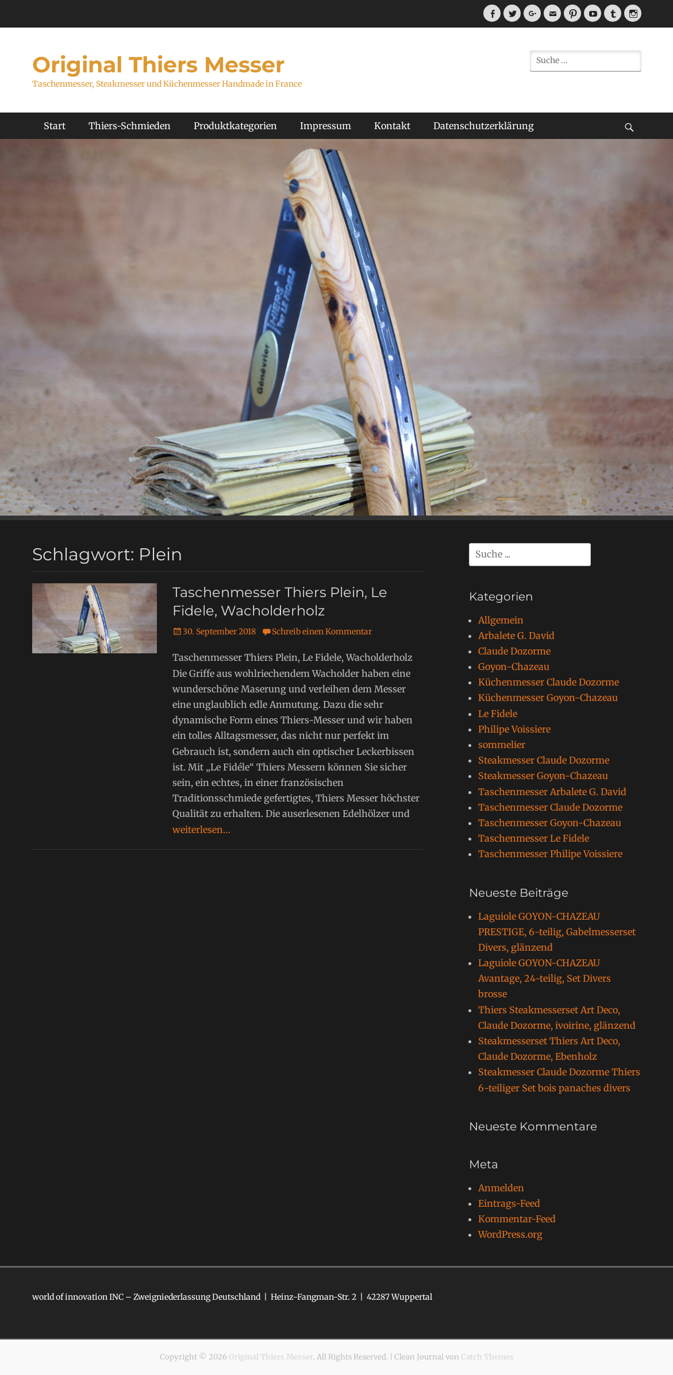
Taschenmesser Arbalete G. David (552, 791)
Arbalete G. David (516, 635)
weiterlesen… (201, 829)
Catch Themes (487, 1357)
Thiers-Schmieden (130, 125)
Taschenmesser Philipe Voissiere (550, 853)
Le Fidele (497, 713)
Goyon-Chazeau (513, 666)
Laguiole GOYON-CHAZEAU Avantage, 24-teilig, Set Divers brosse (544, 978)
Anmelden (501, 1188)
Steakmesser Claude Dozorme (543, 760)
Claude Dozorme (514, 651)
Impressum (325, 125)
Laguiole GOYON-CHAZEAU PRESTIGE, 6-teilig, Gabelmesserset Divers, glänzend (557, 932)
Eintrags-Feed (509, 1203)
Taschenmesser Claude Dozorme (550, 807)
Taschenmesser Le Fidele (533, 838)
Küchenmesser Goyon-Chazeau (548, 697)
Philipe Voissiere (514, 729)
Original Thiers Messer (158, 64)
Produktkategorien (235, 125)
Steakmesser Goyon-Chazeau (543, 775)
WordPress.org (510, 1234)
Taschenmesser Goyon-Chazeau (549, 822)
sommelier (501, 744)
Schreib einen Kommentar (322, 631)
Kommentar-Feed (517, 1219)
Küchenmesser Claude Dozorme (548, 682)
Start (55, 125)
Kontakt (392, 125)
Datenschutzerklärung (483, 125)
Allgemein (501, 620)
